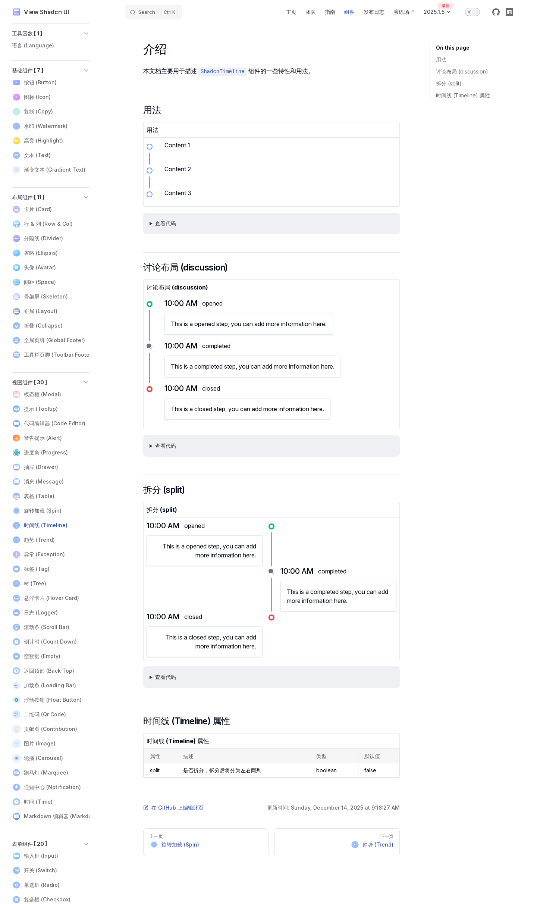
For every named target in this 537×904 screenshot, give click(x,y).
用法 (441, 59)
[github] (496, 12)
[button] (51, 34)
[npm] (509, 12)
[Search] (153, 11)
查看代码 (165, 223)
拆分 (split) (449, 83)
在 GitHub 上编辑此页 (173, 807)
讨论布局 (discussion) (462, 71)
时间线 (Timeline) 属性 (463, 95)
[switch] (472, 12)
